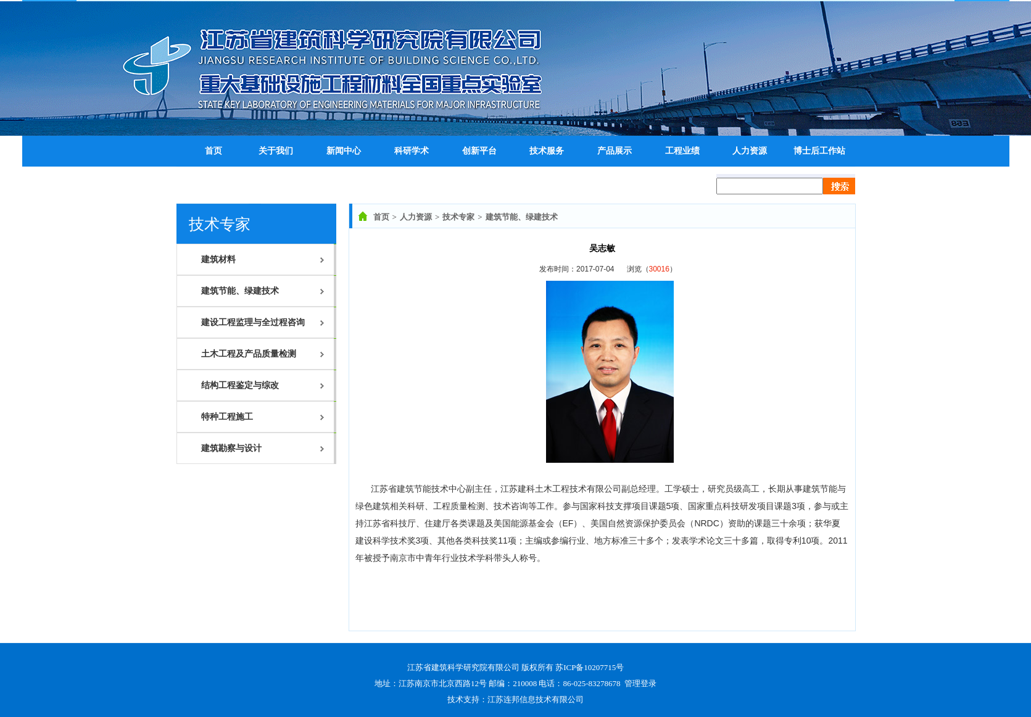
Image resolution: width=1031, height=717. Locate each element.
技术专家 (458, 217)
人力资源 (416, 217)
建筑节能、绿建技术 (522, 217)
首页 (381, 217)
